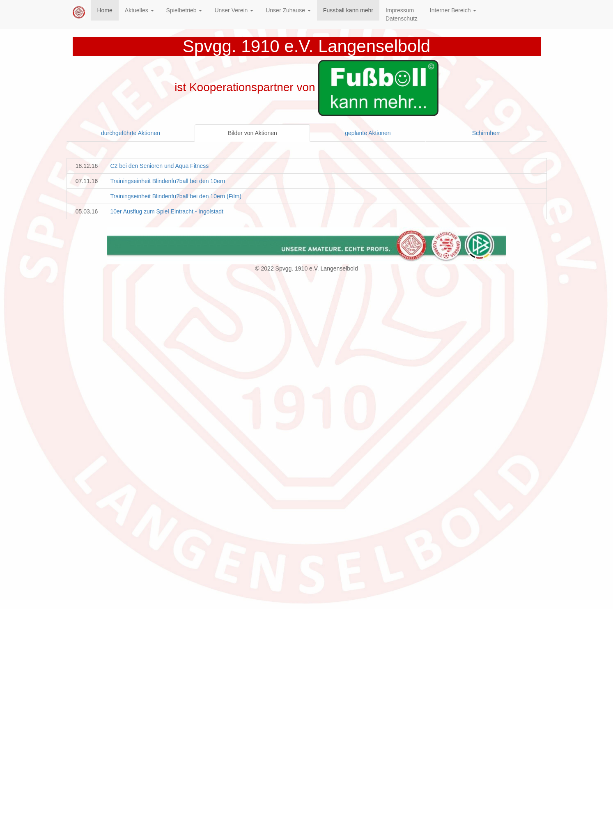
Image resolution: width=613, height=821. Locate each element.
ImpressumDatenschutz (402, 14)
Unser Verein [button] (233, 10)
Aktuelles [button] (139, 10)
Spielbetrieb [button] (184, 10)
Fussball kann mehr (348, 10)
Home (104, 10)
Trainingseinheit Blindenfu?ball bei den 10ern (167, 181)
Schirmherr (486, 133)
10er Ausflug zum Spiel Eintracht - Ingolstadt (166, 211)
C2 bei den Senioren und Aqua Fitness (159, 166)
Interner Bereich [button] (453, 10)
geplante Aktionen (367, 133)
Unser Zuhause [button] (288, 10)
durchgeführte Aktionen (130, 133)
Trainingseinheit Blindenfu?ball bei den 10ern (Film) (175, 196)
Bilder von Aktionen (252, 133)
